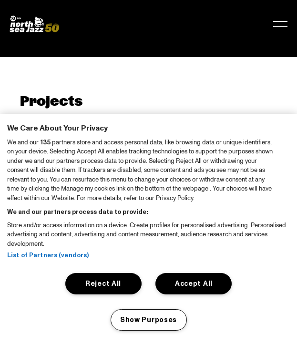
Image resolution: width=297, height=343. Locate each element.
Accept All (194, 283)
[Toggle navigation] (280, 23)
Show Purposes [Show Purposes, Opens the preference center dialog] (148, 319)
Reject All (103, 283)
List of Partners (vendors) (48, 255)
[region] (148, 228)
